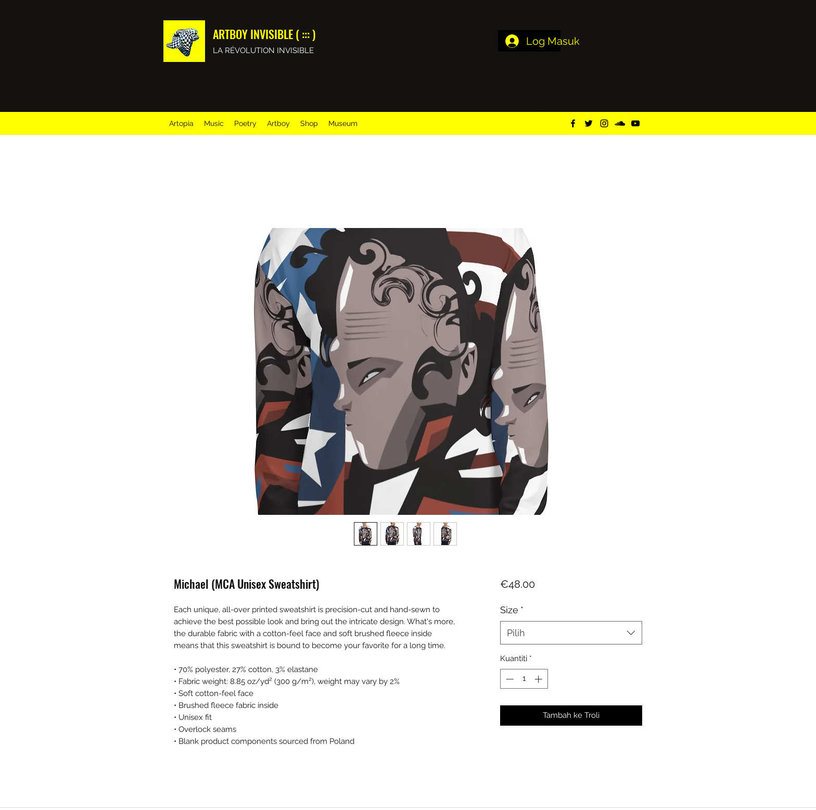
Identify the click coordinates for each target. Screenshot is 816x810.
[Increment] (539, 679)
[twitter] (588, 123)
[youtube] (635, 123)
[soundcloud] (620, 123)
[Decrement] (509, 679)
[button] (646, 101)
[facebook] (573, 123)
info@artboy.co (526, 107)
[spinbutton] (523, 679)
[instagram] (604, 123)
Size (512, 609)
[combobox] (571, 632)
